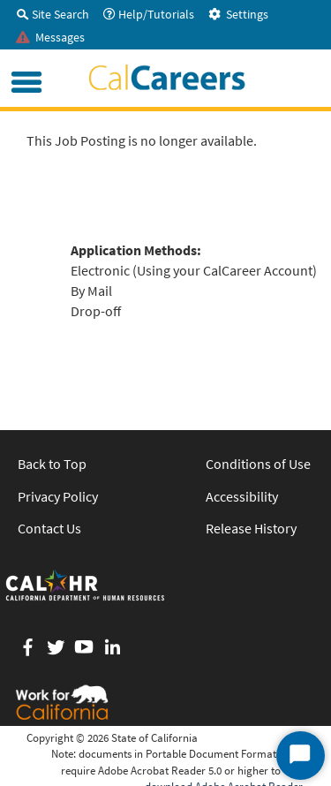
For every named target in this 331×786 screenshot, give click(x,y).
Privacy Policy (58, 496)
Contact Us (49, 528)
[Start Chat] (300, 755)
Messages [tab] (50, 37)
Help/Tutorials (148, 14)
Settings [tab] (238, 14)
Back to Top (52, 463)
